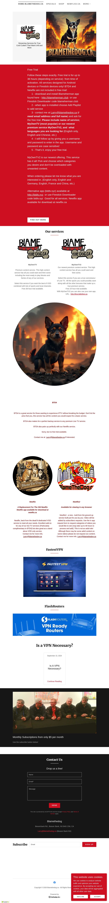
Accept (97, 896)
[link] (29, 33)
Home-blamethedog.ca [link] (30, 4)
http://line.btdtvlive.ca (79, 294)
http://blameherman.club (55, 97)
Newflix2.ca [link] (73, 4)
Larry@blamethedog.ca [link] (47, 831)
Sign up (89, 844)
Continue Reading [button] (54, 681)
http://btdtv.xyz (35, 194)
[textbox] (54, 774)
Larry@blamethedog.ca (64, 112)
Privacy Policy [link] (66, 811)
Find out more (38, 220)
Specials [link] (51, 4)
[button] (87, 4)
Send (54, 805)
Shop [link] (61, 4)
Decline (80, 896)
